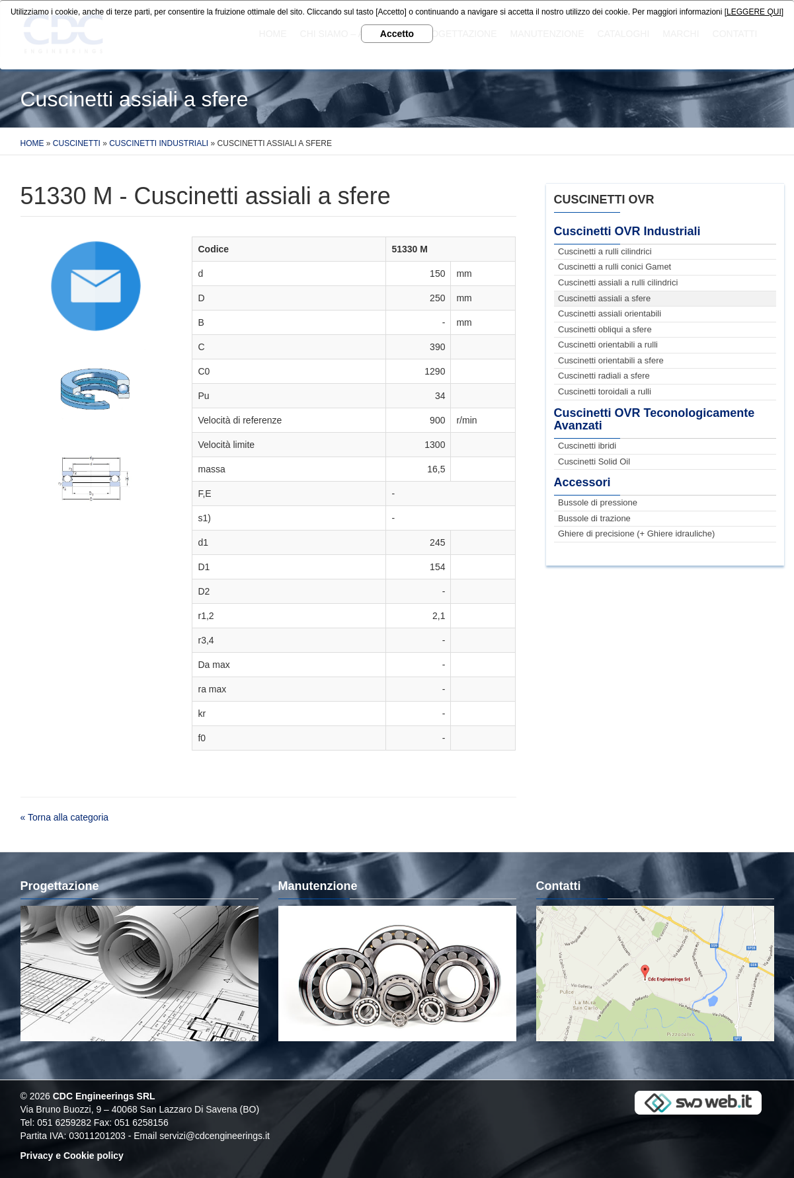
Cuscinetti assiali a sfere (604, 298)
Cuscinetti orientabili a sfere (611, 360)
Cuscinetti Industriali (158, 143)
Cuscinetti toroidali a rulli (604, 391)
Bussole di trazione (594, 518)
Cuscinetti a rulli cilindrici (605, 251)
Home (32, 143)
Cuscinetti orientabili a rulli (608, 345)
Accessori (582, 482)
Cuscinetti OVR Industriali (627, 231)
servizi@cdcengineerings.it (214, 1135)
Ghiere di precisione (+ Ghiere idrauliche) (636, 533)
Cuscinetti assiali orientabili (609, 313)
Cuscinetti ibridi (587, 446)
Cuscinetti (76, 143)
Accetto (397, 33)
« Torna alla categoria (64, 817)
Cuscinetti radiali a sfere (604, 376)
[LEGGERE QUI (753, 12)
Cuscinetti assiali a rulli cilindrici (618, 282)
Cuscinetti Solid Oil (594, 461)
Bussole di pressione (597, 502)
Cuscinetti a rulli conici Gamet (614, 267)
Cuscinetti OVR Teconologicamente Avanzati (654, 419)
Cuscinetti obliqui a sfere (605, 329)
